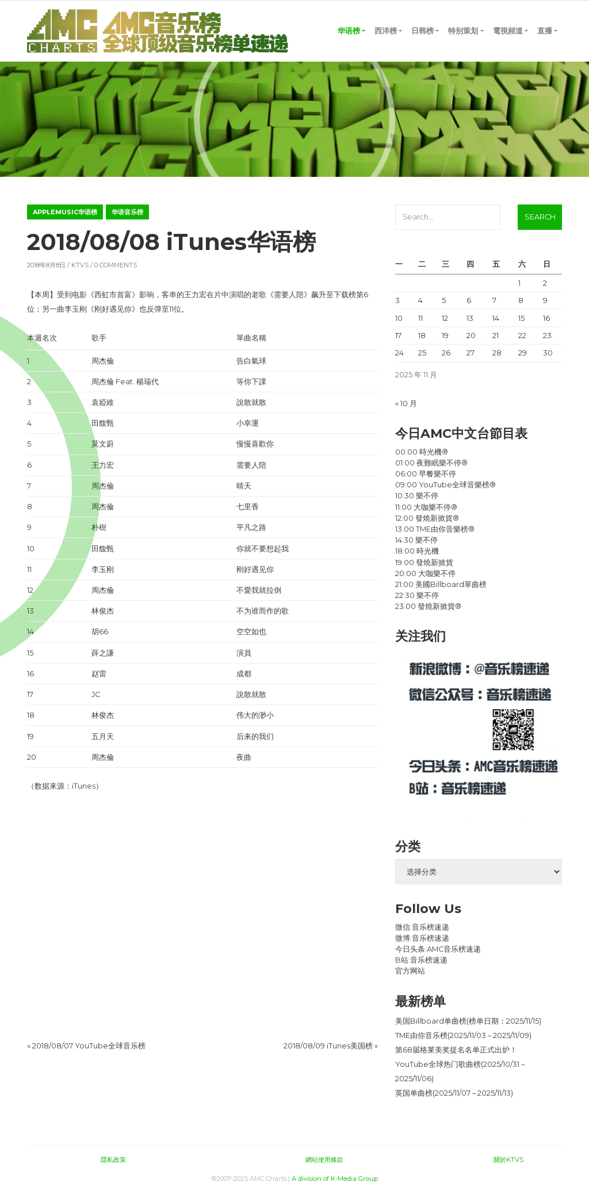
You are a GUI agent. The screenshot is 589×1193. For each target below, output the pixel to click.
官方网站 (410, 971)
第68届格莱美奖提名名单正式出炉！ (456, 1050)
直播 (544, 30)
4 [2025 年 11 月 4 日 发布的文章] (420, 300)
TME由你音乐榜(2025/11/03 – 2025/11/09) (463, 1035)
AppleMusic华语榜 (65, 212)
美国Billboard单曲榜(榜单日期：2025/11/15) (468, 1021)
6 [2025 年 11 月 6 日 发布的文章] (468, 300)
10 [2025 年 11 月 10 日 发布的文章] (399, 318)
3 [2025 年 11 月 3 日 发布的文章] (397, 300)
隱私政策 (113, 1160)
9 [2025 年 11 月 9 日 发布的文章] (545, 300)
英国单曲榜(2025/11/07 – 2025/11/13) (454, 1093)
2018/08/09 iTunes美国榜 (328, 1045)
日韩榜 (422, 30)
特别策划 (463, 30)
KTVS (80, 265)
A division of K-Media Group (335, 1179)
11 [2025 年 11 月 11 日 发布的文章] (420, 318)
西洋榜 (385, 30)
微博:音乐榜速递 (422, 938)
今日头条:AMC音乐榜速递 (438, 949)
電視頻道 (508, 30)
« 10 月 (406, 403)
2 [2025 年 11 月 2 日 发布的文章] (545, 283)
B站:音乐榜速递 (421, 960)
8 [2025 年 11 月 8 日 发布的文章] (520, 300)
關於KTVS (508, 1160)
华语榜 (349, 30)
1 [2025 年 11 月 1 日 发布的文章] (519, 283)
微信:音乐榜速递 (422, 927)
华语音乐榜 (127, 212)
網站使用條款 (324, 1160)
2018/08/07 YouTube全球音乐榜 (89, 1045)
